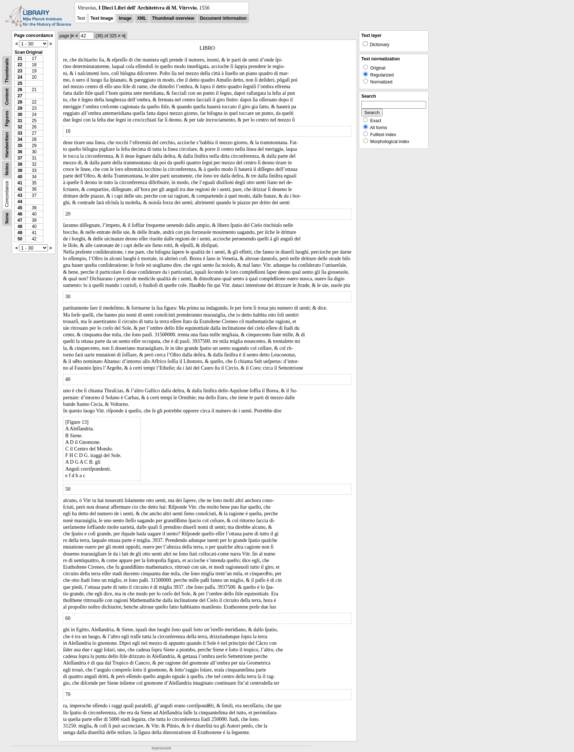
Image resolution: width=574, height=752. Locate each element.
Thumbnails (7, 70)
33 (20, 133)
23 (20, 71)
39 (20, 170)
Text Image (101, 18)
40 (20, 176)
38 (20, 164)
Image (125, 18)
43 (20, 195)
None (7, 218)
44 (20, 201)
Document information (223, 18)
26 (20, 89)
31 (20, 120)
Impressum (161, 748)
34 (20, 139)
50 (20, 239)
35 (20, 145)
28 (20, 102)
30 (20, 114)
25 (20, 83)
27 (20, 95)
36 (20, 151)
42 (20, 189)
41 (20, 183)
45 (20, 207)
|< (72, 35)
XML (141, 18)
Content (7, 97)
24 (20, 77)
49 (20, 232)
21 (20, 58)
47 (20, 220)
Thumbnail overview (173, 18)
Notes (7, 169)
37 (20, 158)
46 (20, 214)
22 (20, 64)
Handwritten (7, 144)
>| (123, 35)
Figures (7, 118)
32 (20, 127)
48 (20, 226)
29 (20, 108)
